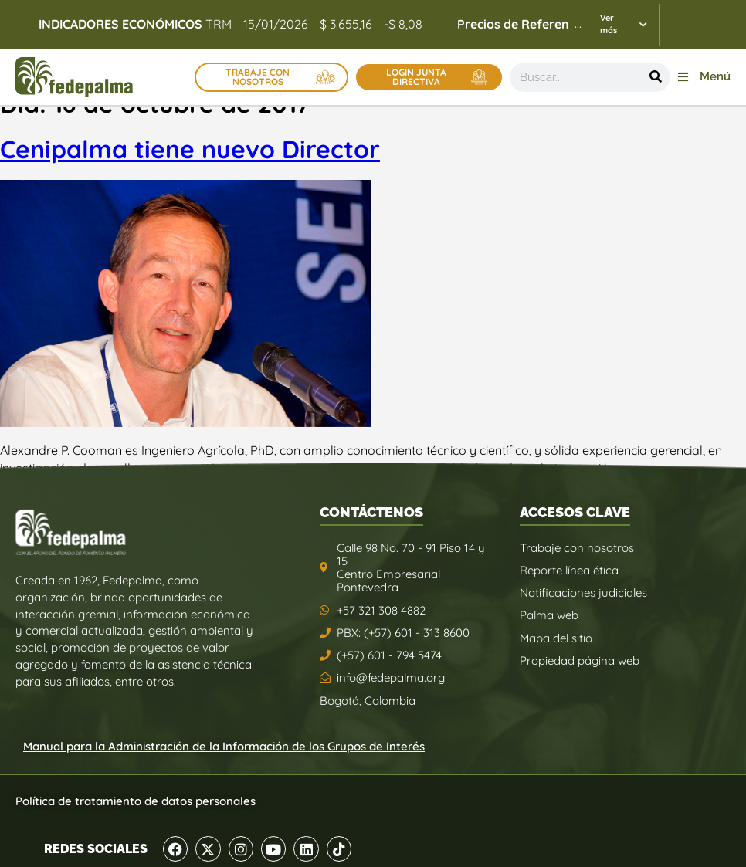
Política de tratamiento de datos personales (135, 801)
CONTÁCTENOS (371, 512)
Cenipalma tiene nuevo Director (190, 149)
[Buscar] (655, 77)
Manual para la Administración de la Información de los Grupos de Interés (224, 746)
